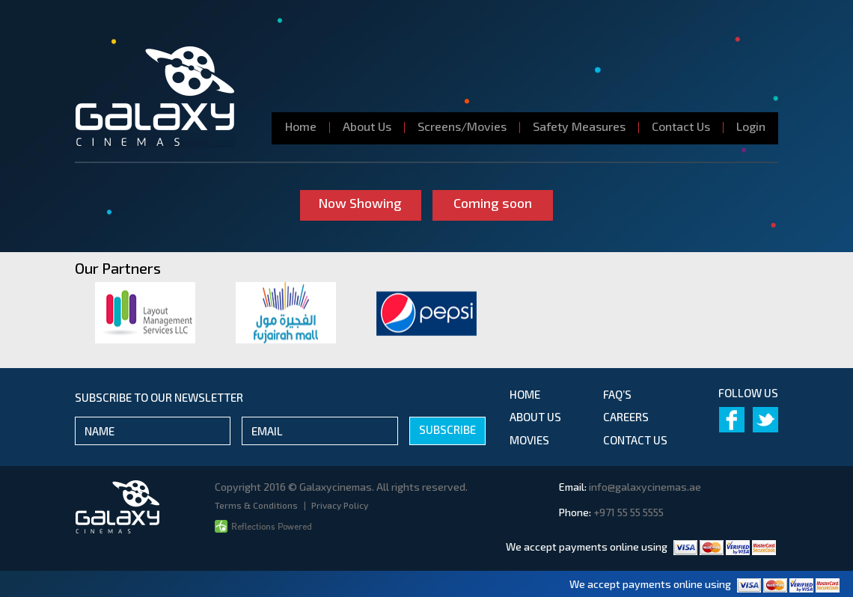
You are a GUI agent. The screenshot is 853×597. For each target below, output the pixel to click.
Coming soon (493, 203)
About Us (367, 126)
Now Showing (360, 203)
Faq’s (617, 394)
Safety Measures (579, 126)
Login (750, 126)
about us (535, 416)
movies (529, 440)
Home (301, 126)
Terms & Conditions (257, 505)
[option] (145, 312)
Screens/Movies (462, 126)
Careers (626, 416)
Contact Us (681, 126)
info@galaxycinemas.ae (645, 486)
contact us (635, 440)
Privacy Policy (339, 505)
